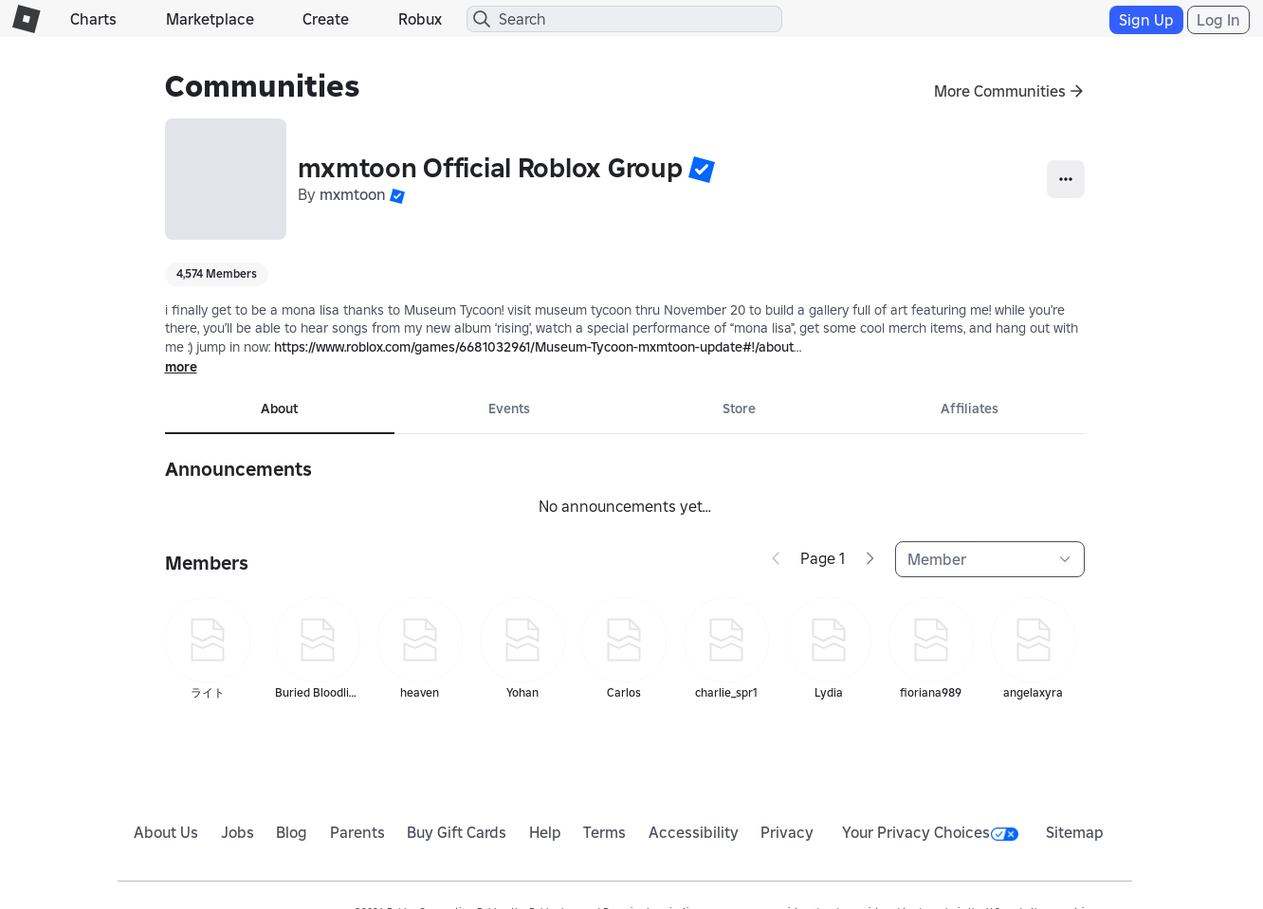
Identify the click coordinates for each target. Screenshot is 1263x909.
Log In (1218, 19)
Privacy (787, 832)
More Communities (1000, 91)
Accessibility (694, 832)
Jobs (237, 832)
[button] (701, 169)
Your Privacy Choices (930, 832)
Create (325, 18)
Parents (357, 832)
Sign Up (1146, 19)
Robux (420, 18)
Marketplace (210, 18)
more (181, 366)
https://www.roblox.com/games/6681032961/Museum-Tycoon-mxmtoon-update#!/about (534, 346)
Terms (604, 832)
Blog (291, 832)
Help (545, 832)
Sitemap (1075, 832)
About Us (166, 832)
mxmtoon (353, 194)
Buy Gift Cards (456, 832)
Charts (93, 18)
